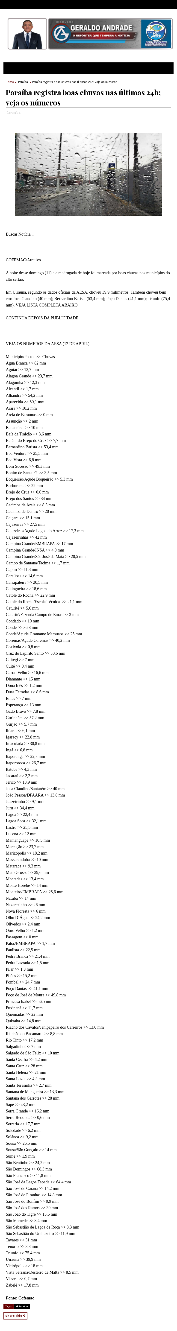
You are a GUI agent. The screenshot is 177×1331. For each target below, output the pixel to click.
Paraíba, (15, 112)
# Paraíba (22, 1306)
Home (10, 82)
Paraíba (23, 82)
